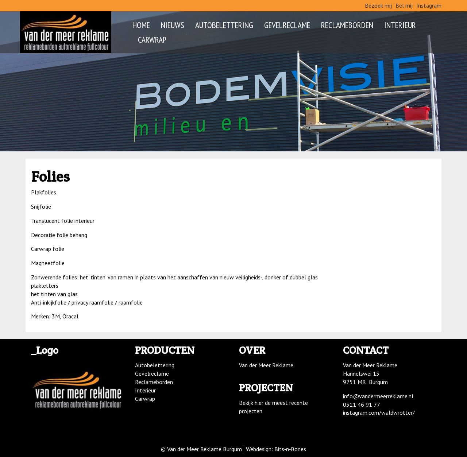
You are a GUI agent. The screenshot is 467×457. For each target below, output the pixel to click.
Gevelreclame (287, 24)
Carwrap (152, 39)
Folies (50, 176)
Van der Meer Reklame (266, 365)
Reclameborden (347, 24)
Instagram (428, 5)
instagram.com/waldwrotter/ (379, 412)
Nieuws (172, 24)
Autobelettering (224, 24)
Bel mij (404, 5)
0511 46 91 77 (361, 404)
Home (141, 24)
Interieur (400, 24)
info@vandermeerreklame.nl (378, 396)
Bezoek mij (378, 5)
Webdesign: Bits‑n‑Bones (276, 449)
